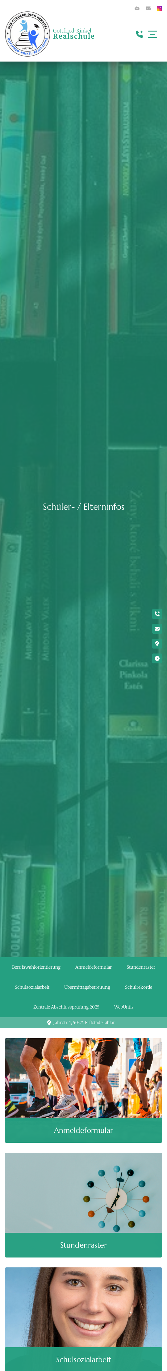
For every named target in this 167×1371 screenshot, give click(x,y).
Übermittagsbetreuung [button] (87, 987)
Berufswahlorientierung (36, 967)
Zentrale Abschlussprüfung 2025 (66, 1007)
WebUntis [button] (124, 1007)
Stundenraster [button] (141, 967)
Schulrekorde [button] (138, 987)
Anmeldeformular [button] (93, 967)
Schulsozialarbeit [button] (32, 987)
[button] (83, 1090)
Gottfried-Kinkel (74, 34)
